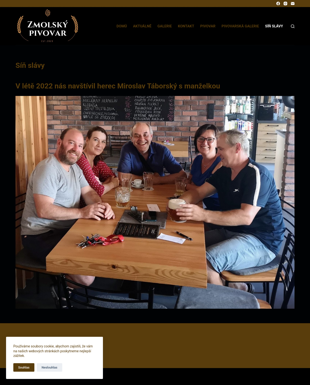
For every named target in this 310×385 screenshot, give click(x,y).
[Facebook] (278, 3)
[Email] (292, 3)
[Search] (292, 26)
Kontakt (186, 26)
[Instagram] (285, 3)
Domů (121, 26)
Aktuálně (142, 26)
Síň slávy (274, 26)
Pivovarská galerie (240, 26)
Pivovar (208, 26)
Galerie (164, 26)
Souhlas (24, 367)
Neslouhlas (49, 367)
